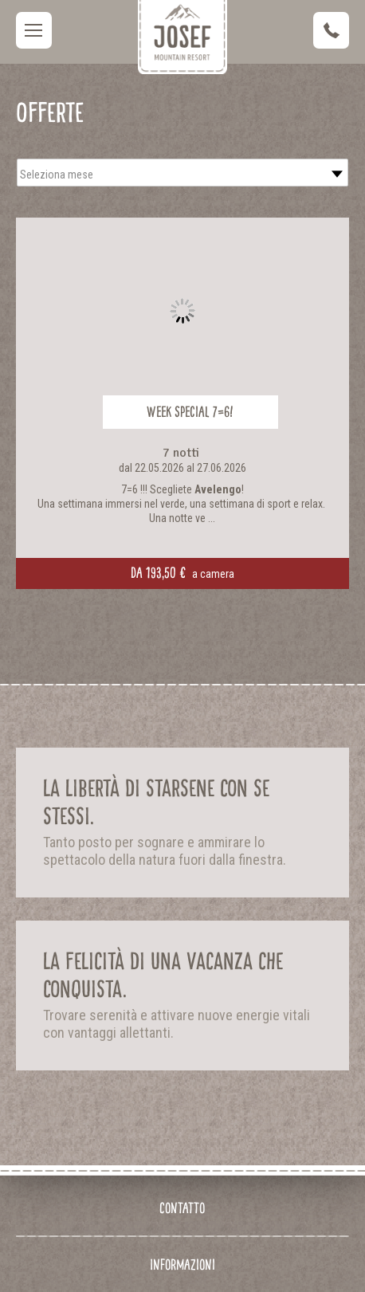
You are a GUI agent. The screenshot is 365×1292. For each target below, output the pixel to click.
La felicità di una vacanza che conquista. (163, 975)
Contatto (182, 1208)
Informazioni (182, 1264)
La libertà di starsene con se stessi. (156, 802)
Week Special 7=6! (190, 412)
